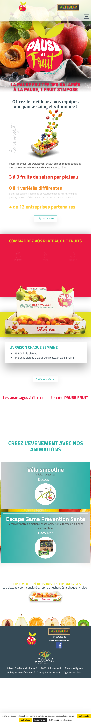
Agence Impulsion (73, 672)
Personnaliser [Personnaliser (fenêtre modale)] (40, 719)
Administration (55, 668)
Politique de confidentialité (21, 672)
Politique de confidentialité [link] (60, 719)
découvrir (45, 218)
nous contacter (45, 379)
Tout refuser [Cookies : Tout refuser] (25, 719)
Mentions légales (74, 668)
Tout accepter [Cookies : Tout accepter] (84, 715)
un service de (59, 635)
